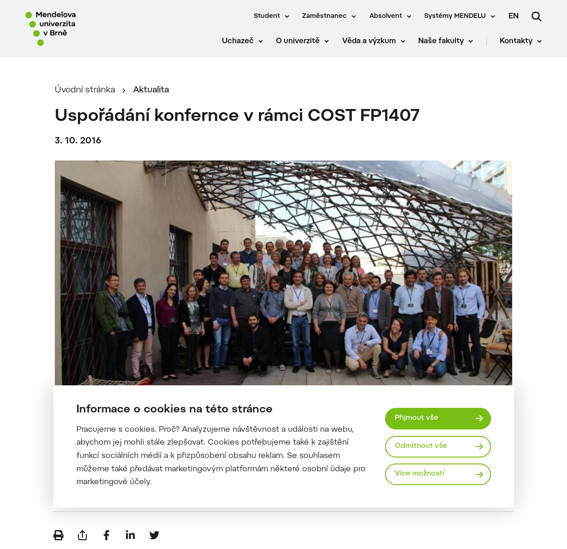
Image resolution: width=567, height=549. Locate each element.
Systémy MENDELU (455, 16)
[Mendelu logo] (78, 28)
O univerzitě (298, 41)
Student (267, 16)
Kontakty (516, 41)
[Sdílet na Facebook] (106, 535)
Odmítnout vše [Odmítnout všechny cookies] (421, 446)
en (514, 16)
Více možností (419, 473)
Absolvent (385, 16)
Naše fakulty (441, 41)
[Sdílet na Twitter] (154, 535)
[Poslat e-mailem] (82, 535)
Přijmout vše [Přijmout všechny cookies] (416, 418)
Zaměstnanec (324, 16)
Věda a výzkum (369, 41)
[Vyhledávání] (537, 16)
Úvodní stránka (85, 90)
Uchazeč (238, 41)
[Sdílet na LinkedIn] (130, 535)
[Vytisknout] (58, 535)
